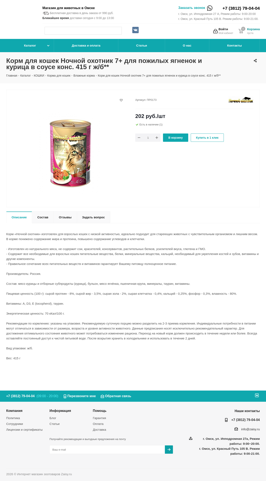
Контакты (234, 45)
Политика (13, 418)
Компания (14, 410)
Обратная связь (118, 396)
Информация (60, 410)
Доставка (99, 429)
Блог (52, 418)
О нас (187, 45)
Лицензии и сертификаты (24, 429)
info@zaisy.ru (250, 429)
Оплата (98, 424)
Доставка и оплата (86, 45)
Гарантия (99, 418)
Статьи (141, 45)
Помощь (100, 410)
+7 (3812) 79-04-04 (241, 8)
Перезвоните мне (81, 396)
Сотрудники (14, 424)
